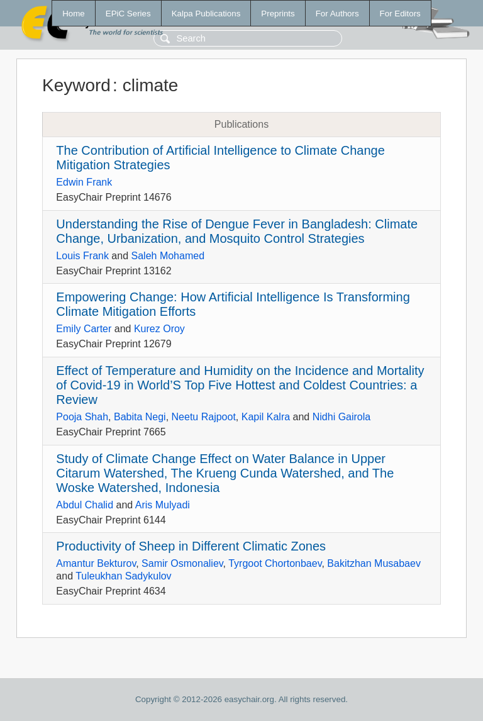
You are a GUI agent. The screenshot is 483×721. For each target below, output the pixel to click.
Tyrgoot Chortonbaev (274, 563)
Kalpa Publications (206, 13)
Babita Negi (140, 416)
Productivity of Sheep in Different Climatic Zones (191, 546)
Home (73, 13)
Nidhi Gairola (341, 416)
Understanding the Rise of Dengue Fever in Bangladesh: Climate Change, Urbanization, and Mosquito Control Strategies (237, 231)
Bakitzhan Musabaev (374, 563)
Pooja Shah (82, 416)
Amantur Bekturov (96, 563)
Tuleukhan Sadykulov (123, 576)
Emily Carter (83, 328)
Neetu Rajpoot (204, 416)
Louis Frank (82, 255)
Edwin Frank (84, 182)
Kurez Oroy (159, 328)
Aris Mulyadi (162, 505)
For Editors (400, 13)
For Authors (337, 13)
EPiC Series (128, 13)
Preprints (277, 13)
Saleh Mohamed (168, 255)
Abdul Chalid (84, 505)
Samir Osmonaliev (182, 563)
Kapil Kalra (266, 416)
